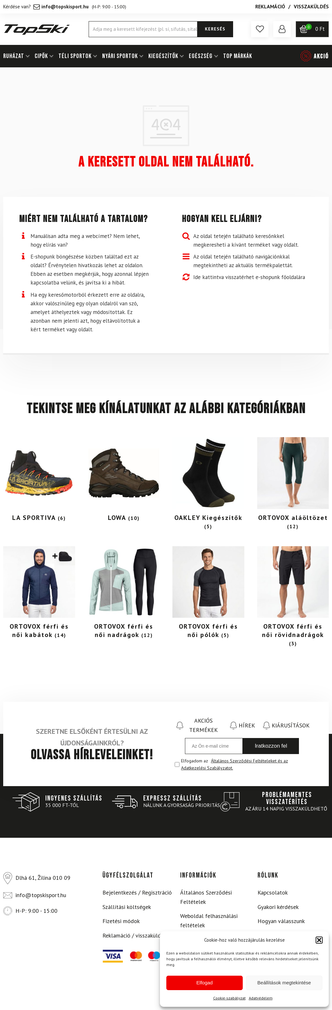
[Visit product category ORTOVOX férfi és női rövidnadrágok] (293, 598)
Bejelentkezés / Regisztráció (137, 892)
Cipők (41, 56)
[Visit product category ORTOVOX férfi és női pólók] (208, 594)
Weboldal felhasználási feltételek (209, 920)
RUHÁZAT (13, 56)
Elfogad (205, 982)
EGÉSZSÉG (201, 56)
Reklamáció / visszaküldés (134, 935)
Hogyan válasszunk (281, 921)
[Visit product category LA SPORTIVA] (39, 481)
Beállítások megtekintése (284, 982)
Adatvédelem (261, 998)
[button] (319, 940)
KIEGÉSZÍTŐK (163, 56)
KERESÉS (215, 29)
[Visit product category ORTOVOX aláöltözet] (293, 485)
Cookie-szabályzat (229, 998)
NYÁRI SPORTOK (120, 56)
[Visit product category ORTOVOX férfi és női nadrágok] (124, 594)
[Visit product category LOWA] (124, 481)
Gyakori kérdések (278, 907)
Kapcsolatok (273, 892)
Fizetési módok (121, 921)
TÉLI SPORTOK (75, 56)
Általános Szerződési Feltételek (206, 897)
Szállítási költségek (126, 907)
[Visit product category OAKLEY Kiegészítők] (208, 485)
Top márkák (237, 56)
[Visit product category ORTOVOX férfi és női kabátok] (39, 594)
